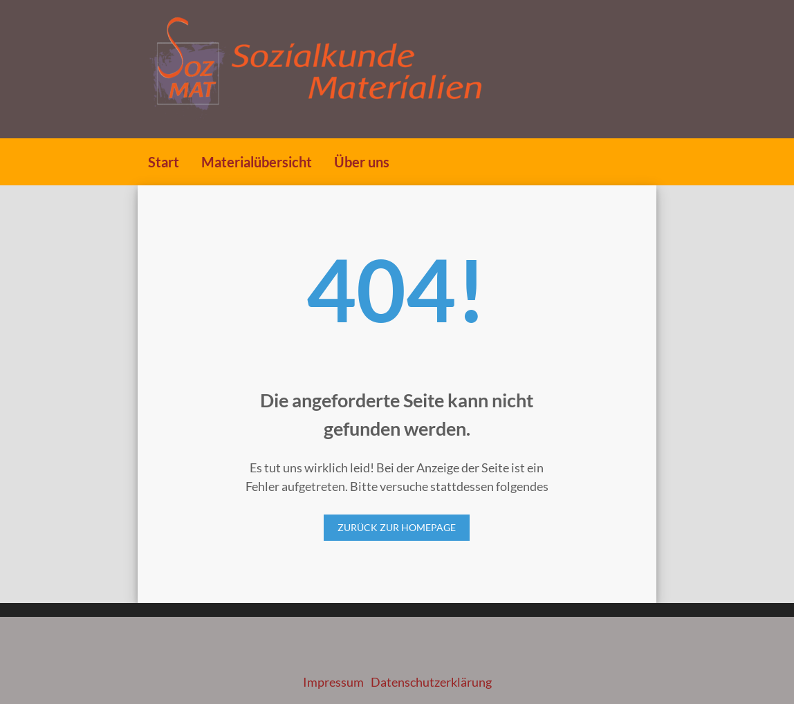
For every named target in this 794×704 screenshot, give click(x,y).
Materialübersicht (256, 162)
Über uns (361, 162)
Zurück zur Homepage (397, 527)
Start (163, 162)
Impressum (333, 682)
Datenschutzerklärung (431, 682)
